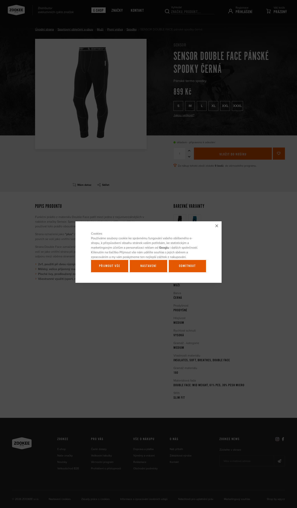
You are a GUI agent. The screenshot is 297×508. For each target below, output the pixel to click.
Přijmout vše (109, 266)
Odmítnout (187, 266)
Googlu (164, 247)
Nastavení (148, 266)
